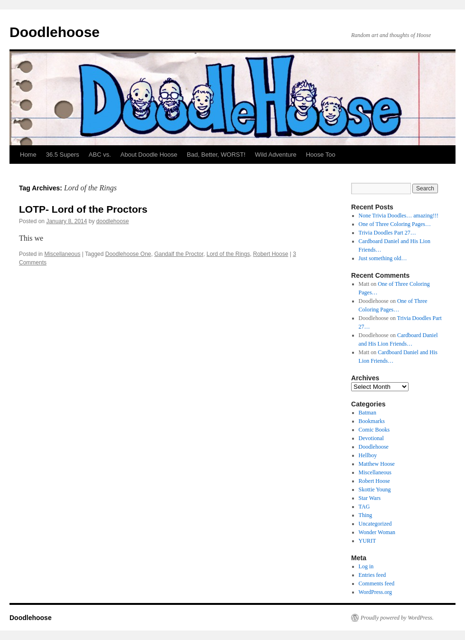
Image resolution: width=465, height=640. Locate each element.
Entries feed (372, 575)
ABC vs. (100, 154)
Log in (366, 566)
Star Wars (370, 498)
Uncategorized (375, 523)
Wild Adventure (275, 154)
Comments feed (377, 583)
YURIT (367, 540)
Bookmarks (372, 421)
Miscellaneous (62, 254)
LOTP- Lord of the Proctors (83, 209)
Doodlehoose (54, 32)
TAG (364, 506)
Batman (367, 412)
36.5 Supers (62, 154)
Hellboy (368, 455)
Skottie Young (375, 489)
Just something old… (383, 258)
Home (28, 154)
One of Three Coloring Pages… (395, 224)
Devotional (371, 438)
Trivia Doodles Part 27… (387, 232)
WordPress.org (375, 592)
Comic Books (374, 429)
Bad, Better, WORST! (216, 154)
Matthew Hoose (377, 464)
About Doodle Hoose (149, 154)
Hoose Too (320, 154)
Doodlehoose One (128, 254)
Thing (365, 515)
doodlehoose (112, 221)
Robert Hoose (270, 254)
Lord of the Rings (228, 254)
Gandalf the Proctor (178, 254)
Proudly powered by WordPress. (397, 617)
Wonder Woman (377, 532)
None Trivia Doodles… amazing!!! (398, 215)
